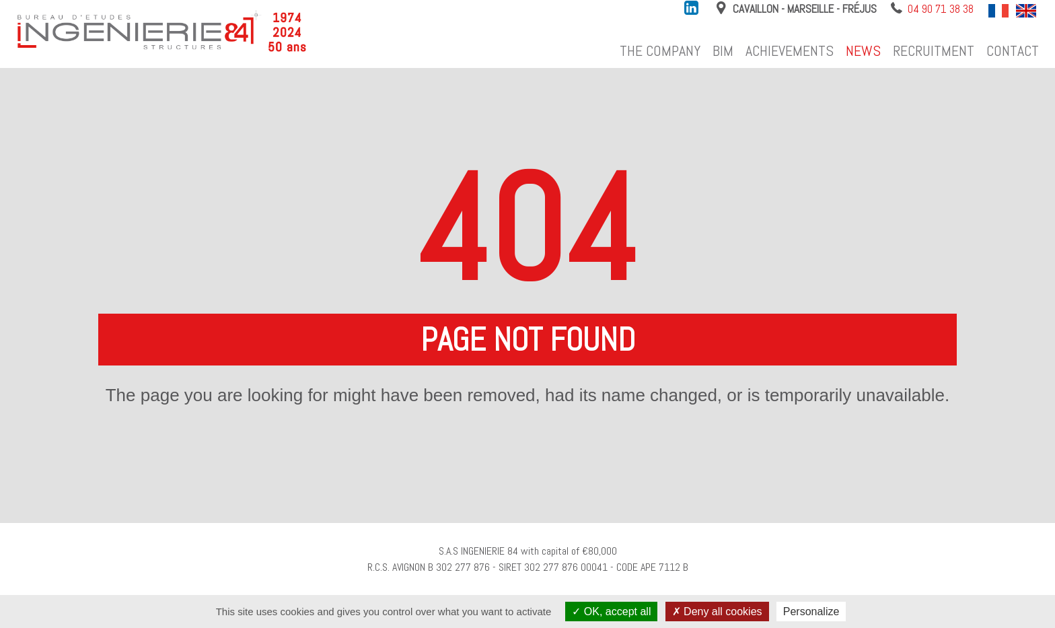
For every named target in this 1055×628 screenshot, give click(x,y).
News (863, 51)
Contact (1012, 51)
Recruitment (933, 51)
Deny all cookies (717, 611)
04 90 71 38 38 (941, 8)
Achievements (789, 51)
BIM (723, 51)
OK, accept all (611, 611)
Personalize (811, 611)
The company (660, 51)
